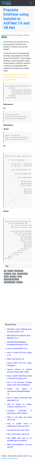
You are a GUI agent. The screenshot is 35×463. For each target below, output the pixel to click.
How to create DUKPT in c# (17, 348)
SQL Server (7, 273)
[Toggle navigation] (31, 3)
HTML (19, 276)
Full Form (19, 282)
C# (5, 270)
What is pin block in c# (15, 359)
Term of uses (12, 458)
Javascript (13, 276)
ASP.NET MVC (19, 270)
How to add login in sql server (18, 434)
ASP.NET (4, 37)
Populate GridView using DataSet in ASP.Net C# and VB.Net (16, 19)
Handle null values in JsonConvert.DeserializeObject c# (19, 391)
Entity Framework (22, 273)
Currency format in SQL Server (18, 430)
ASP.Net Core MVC (9, 282)
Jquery (6, 276)
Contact (4, 458)
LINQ (14, 273)
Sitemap (29, 456)
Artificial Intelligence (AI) (11, 279)
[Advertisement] (17, 303)
